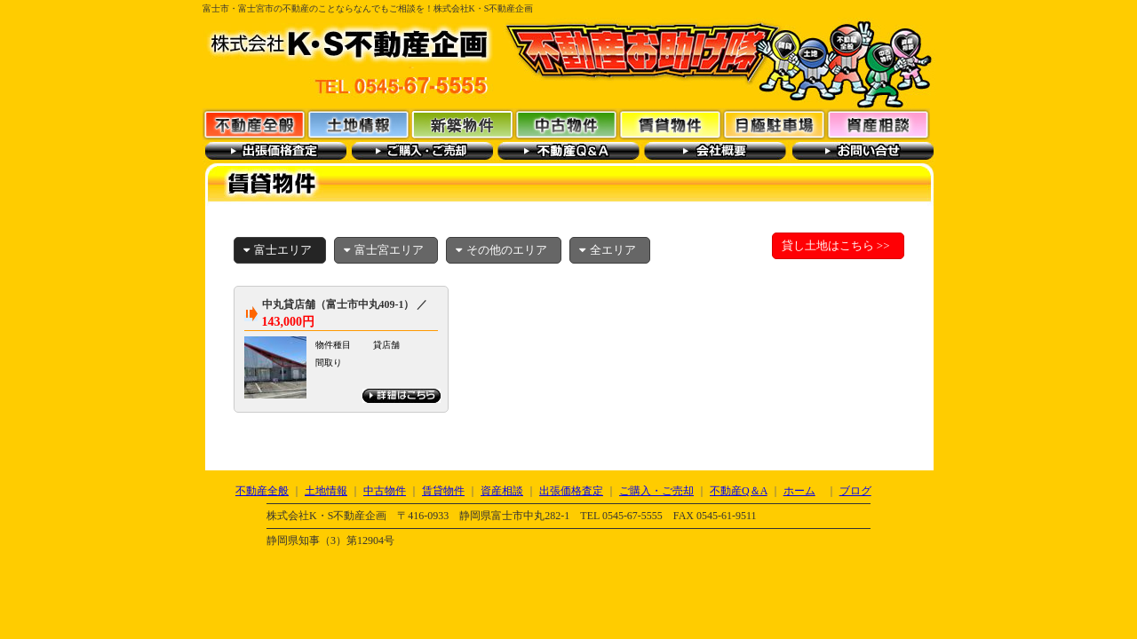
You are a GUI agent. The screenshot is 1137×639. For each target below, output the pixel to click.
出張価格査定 (276, 151)
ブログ (855, 491)
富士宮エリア (384, 249)
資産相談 (878, 124)
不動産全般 (254, 124)
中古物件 (566, 124)
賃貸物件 (670, 124)
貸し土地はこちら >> (836, 245)
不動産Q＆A (569, 151)
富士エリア (277, 249)
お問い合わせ (862, 151)
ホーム (799, 491)
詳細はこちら (401, 396)
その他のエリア (501, 249)
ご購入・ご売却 (422, 151)
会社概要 (715, 151)
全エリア (607, 249)
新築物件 (462, 124)
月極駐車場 (774, 124)
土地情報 (358, 124)
